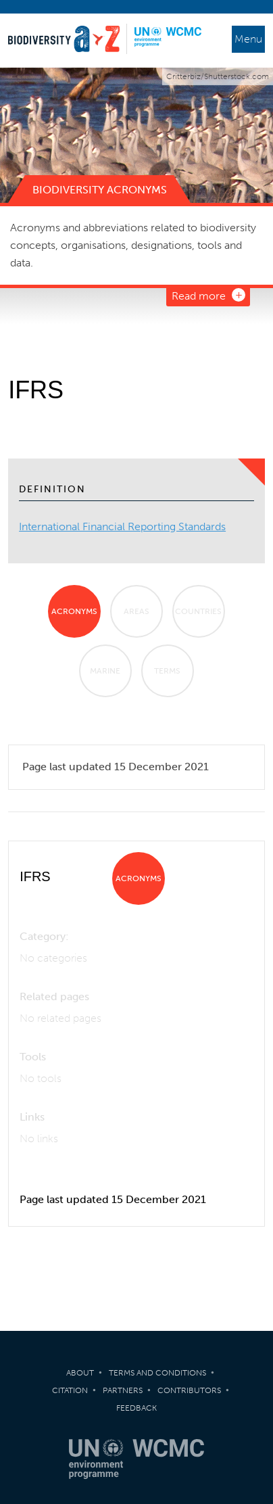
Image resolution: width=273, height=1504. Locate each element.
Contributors (189, 1390)
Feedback (136, 1408)
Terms (167, 671)
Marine (105, 671)
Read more (199, 295)
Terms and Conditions (157, 1373)
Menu (248, 38)
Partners (123, 1390)
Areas (136, 611)
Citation (70, 1390)
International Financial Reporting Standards (122, 526)
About (80, 1373)
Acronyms (74, 611)
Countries (198, 611)
